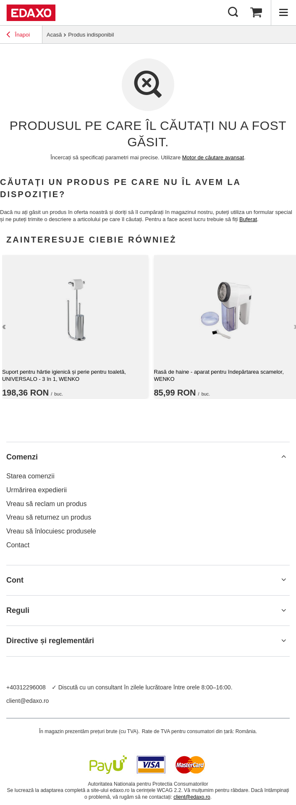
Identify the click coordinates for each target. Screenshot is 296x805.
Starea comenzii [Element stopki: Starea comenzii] (30, 476)
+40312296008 (26, 687)
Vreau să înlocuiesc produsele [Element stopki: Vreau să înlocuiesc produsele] (51, 531)
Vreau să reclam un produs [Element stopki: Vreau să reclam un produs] (46, 503)
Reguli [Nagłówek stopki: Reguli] (17, 610)
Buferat (248, 219)
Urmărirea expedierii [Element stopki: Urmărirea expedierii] (36, 490)
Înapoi (18, 36)
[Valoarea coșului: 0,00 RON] (256, 12)
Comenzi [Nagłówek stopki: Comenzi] (22, 457)
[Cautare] (233, 12)
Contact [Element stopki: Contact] (17, 545)
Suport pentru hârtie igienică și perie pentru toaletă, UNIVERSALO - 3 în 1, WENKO (64, 375)
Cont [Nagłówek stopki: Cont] (15, 580)
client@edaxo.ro (27, 700)
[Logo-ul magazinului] (30, 12)
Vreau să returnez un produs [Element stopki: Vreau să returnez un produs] (48, 517)
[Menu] (283, 12)
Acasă (54, 35)
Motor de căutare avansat (213, 157)
